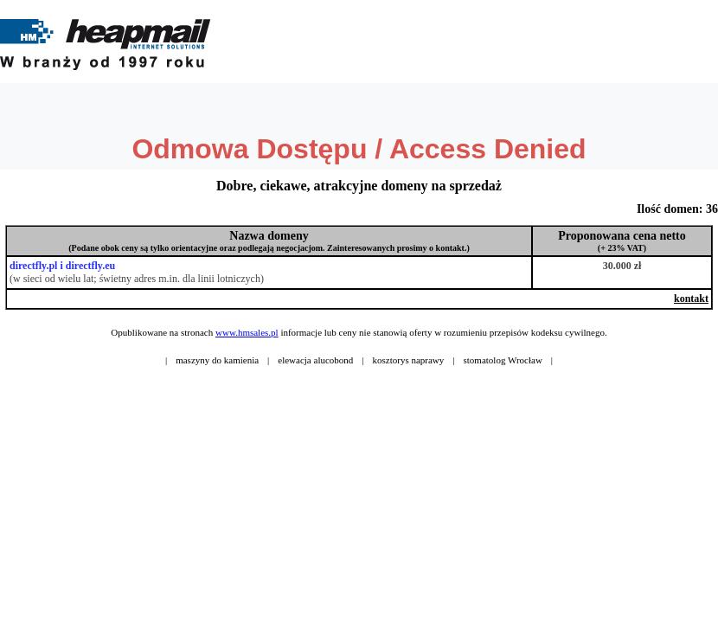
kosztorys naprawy (409, 360)
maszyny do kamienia (217, 360)
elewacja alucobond (315, 360)
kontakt (691, 298)
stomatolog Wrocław (503, 360)
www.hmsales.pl (247, 332)
